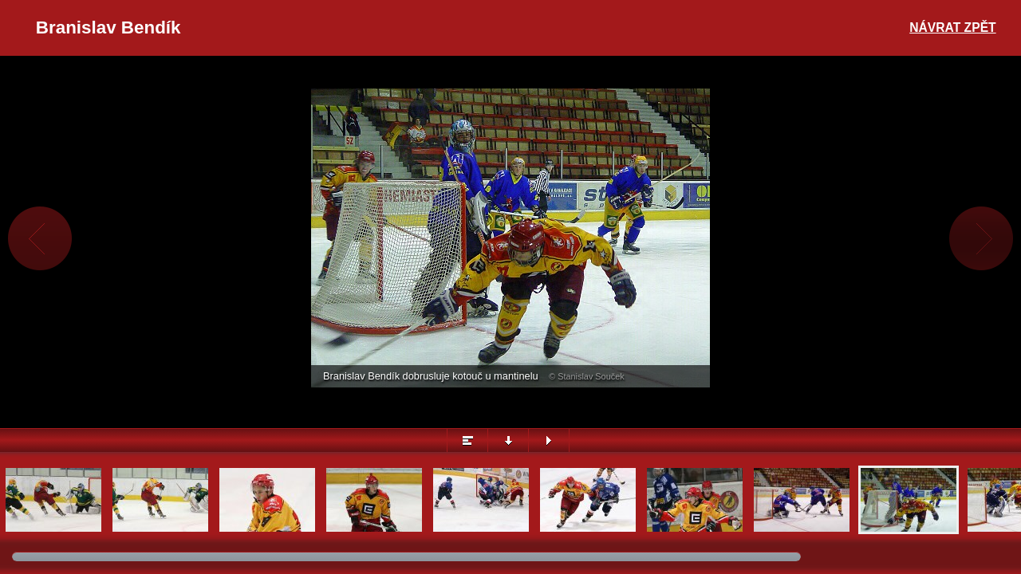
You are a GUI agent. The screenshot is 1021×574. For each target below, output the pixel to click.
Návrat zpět (952, 27)
